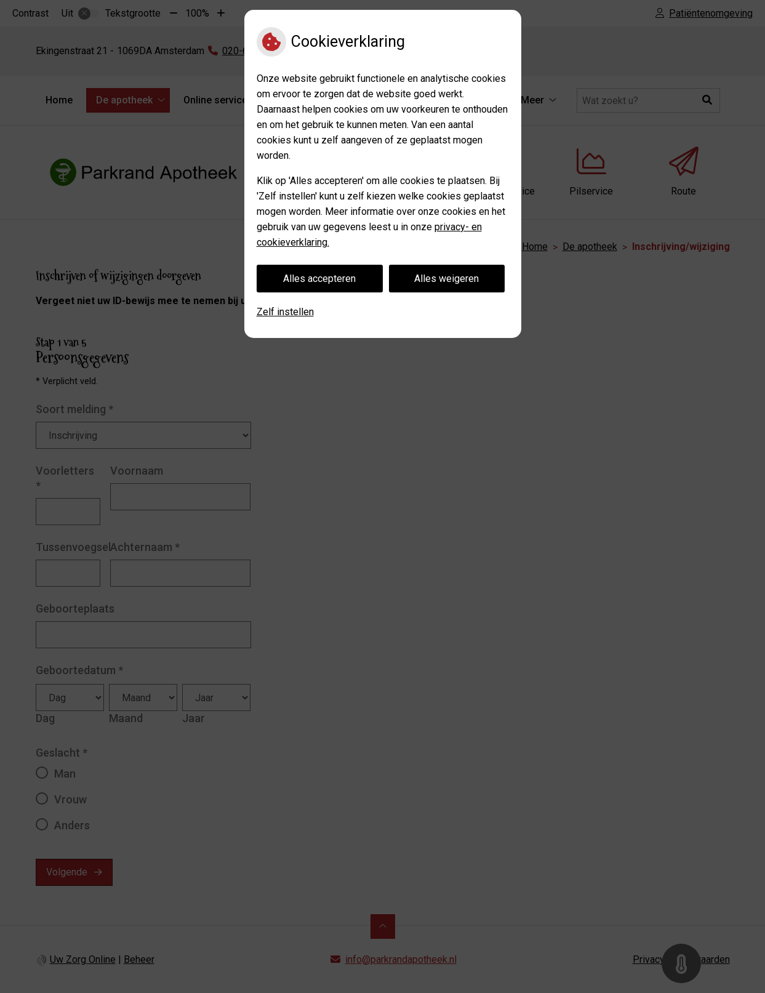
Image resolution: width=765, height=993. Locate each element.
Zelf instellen (285, 312)
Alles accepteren (319, 278)
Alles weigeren (446, 278)
